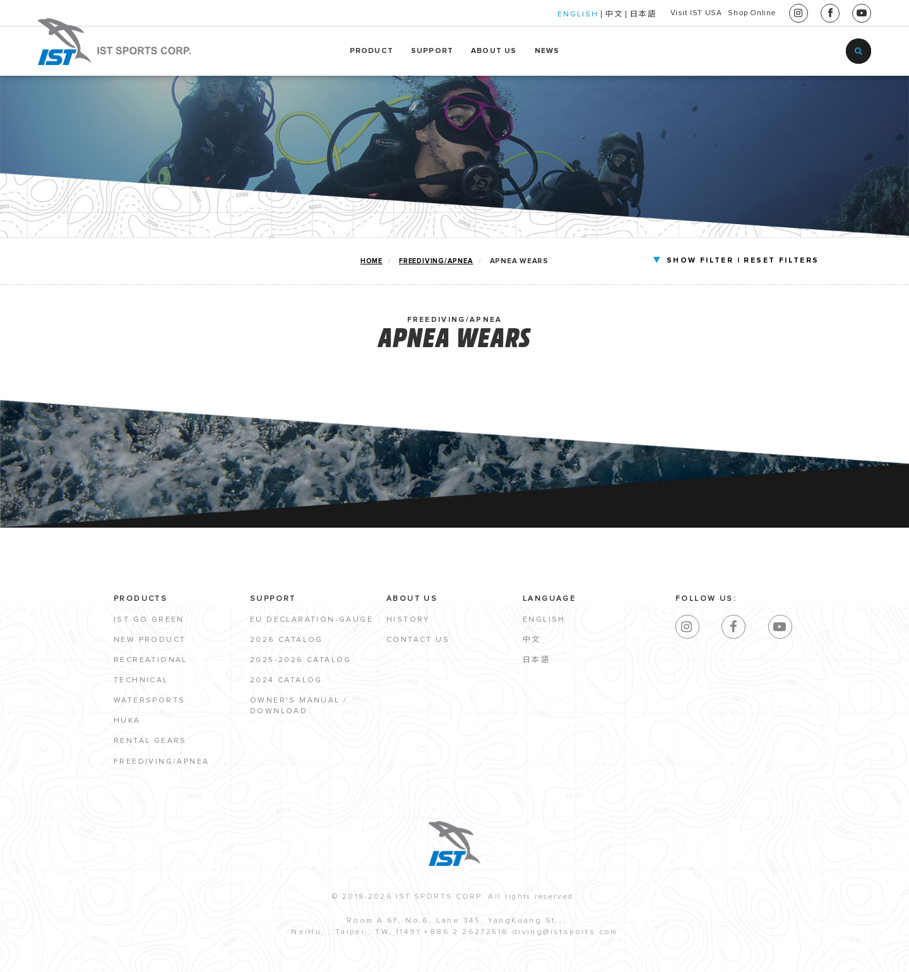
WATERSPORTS (149, 702)
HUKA (127, 722)
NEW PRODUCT (150, 642)
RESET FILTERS (747, 260)
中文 (568, 14)
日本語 (597, 14)
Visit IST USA (661, 13)
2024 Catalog (286, 682)
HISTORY (408, 621)
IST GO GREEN (149, 621)
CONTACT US (417, 642)
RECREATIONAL (150, 662)
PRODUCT (371, 51)
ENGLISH (531, 14)
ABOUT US (494, 51)
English (544, 621)
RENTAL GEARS (150, 743)
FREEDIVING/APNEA (436, 261)
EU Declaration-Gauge (311, 621)
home (371, 261)
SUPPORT (432, 51)
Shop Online (741, 13)
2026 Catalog (286, 642)
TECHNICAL (141, 682)
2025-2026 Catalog (301, 662)
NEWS (547, 51)
